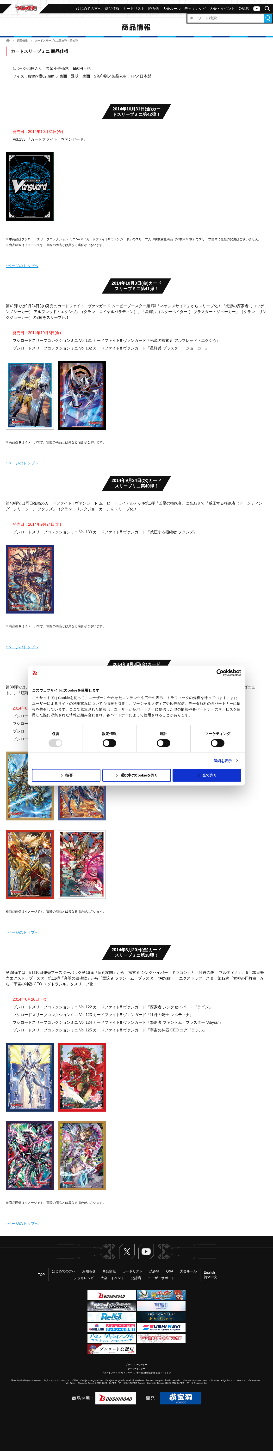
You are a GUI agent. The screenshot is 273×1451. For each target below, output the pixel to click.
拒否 (69, 775)
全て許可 (209, 775)
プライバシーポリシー (136, 1364)
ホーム (8, 40)
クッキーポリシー (136, 1368)
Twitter (127, 1251)
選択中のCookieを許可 (139, 775)
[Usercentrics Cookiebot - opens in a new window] (220, 672)
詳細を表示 (223, 761)
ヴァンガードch (256, 8)
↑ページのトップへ (22, 266)
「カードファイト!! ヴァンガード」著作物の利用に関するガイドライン (136, 1373)
